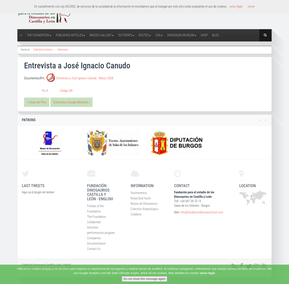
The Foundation (39, 35)
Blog (215, 35)
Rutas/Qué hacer (141, 198)
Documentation (96, 243)
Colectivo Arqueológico (145, 209)
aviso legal (207, 273)
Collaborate (94, 222)
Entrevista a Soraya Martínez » (71, 102)
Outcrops (126, 35)
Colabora (136, 214)
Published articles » (43, 49)
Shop (204, 35)
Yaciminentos (139, 193)
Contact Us (94, 249)
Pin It (45, 90)
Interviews (62, 49)
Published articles (70, 35)
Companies (94, 238)
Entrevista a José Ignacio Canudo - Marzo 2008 (84, 78)
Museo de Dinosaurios (144, 203)
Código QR (66, 90)
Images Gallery (102, 35)
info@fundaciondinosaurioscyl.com (201, 212)
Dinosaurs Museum (181, 35)
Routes (145, 35)
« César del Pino (36, 102)
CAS (159, 35)
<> (21, 35)
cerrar (251, 6)
